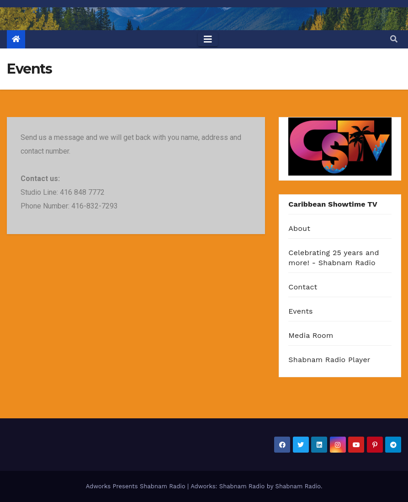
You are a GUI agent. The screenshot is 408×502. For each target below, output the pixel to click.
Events (300, 311)
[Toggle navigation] (208, 39)
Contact (302, 287)
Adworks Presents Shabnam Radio (136, 486)
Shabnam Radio (298, 486)
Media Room (310, 335)
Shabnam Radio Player (329, 359)
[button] (393, 39)
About (299, 228)
